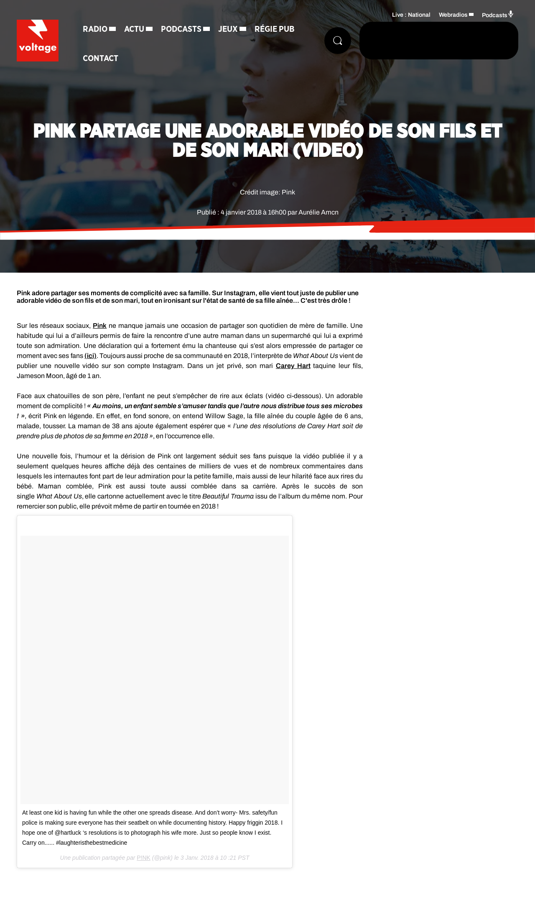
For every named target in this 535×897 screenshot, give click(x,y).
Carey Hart (293, 365)
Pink (100, 325)
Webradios (453, 15)
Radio (95, 29)
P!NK (143, 857)
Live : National (411, 15)
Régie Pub (275, 29)
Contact (100, 58)
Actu (134, 29)
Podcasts (181, 29)
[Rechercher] (337, 40)
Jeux (228, 29)
